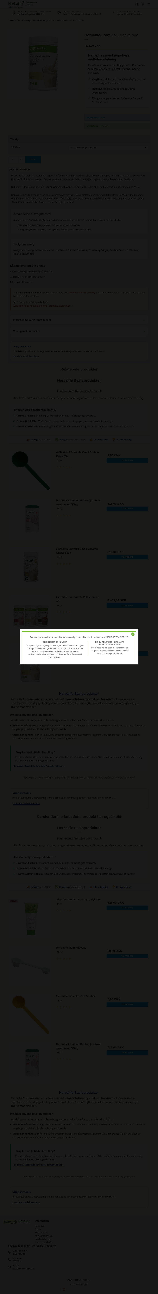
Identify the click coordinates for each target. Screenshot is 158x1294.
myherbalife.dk (115, 654)
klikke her (62, 654)
